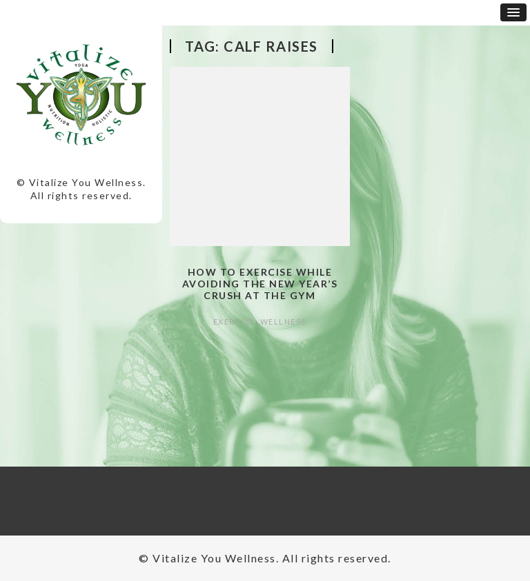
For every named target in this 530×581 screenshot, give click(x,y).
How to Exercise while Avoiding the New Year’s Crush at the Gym (260, 283)
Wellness (283, 321)
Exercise (234, 321)
